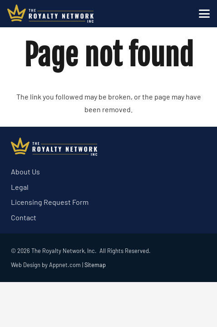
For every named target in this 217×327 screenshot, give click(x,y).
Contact (23, 217)
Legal (20, 187)
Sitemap (95, 264)
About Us (25, 171)
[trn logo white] (50, 14)
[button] (204, 13)
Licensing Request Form (50, 202)
